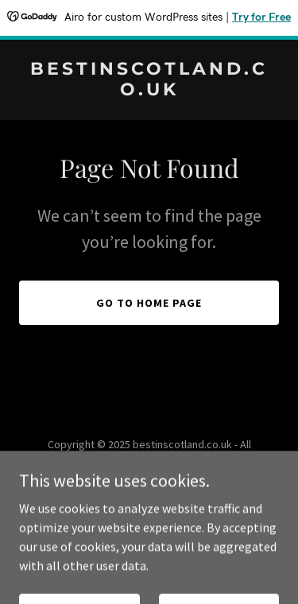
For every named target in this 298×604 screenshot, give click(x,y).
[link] (149, 91)
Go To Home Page (149, 303)
